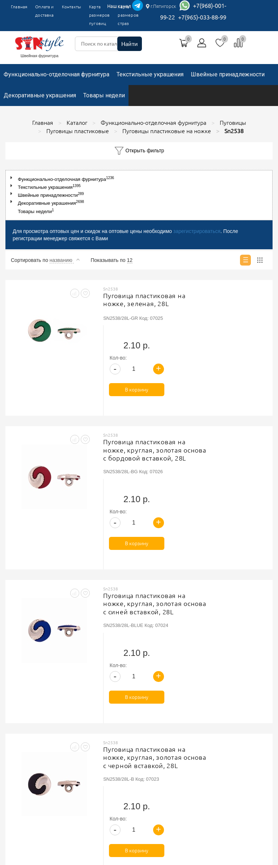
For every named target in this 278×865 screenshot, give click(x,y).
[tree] (139, 195)
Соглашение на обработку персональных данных (208, 721)
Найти (129, 44)
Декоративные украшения (40, 95)
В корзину (239, 344)
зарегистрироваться (196, 231)
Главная (19, 6)
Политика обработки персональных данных (201, 712)
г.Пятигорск (161, 6)
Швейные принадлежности (228, 74)
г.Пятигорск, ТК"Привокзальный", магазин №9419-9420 (68, 816)
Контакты (71, 6)
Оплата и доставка (44, 10)
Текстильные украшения (150, 74)
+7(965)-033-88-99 (202, 17)
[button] (12, 177)
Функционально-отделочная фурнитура (56, 74)
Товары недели (104, 95)
